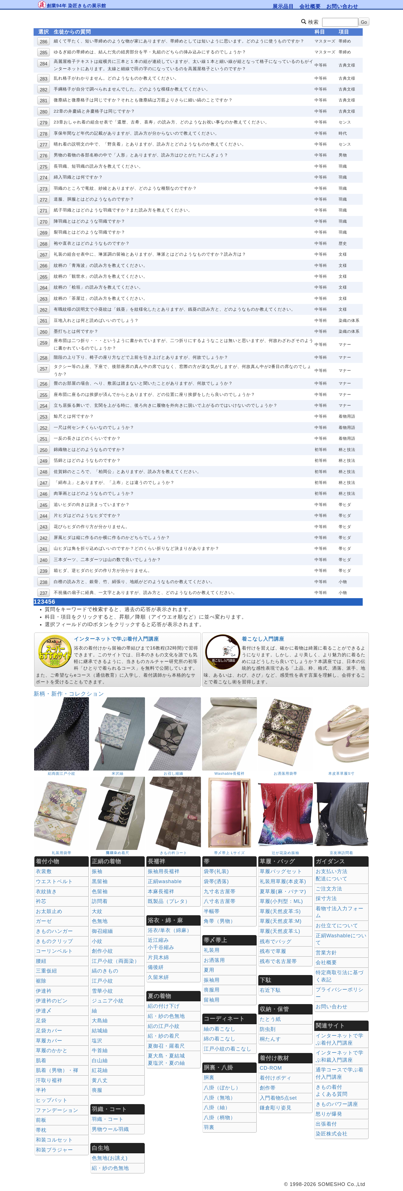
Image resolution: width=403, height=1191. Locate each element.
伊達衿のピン (52, 1001)
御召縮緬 (102, 931)
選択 (43, 32)
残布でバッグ (276, 941)
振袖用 (212, 980)
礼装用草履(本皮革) (283, 881)
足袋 (41, 1020)
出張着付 (326, 1124)
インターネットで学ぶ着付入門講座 (116, 639)
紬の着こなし (220, 1029)
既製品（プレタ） (169, 901)
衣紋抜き (46, 891)
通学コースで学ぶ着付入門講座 (340, 1073)
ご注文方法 (329, 889)
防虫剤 (268, 1029)
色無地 (100, 921)
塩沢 (97, 1040)
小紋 (97, 941)
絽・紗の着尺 (164, 1036)
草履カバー (49, 1040)
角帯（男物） (220, 921)
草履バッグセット (281, 871)
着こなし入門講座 (263, 639)
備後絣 (156, 967)
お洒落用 (214, 960)
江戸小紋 (102, 981)
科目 (320, 32)
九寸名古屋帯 (220, 891)
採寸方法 (326, 898)
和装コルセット (54, 1140)
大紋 (97, 911)
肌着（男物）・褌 (57, 1070)
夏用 (209, 970)
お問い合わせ (342, 6)
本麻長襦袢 (161, 891)
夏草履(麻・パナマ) (283, 891)
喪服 (97, 1090)
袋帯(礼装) (216, 871)
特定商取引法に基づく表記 (340, 976)
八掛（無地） (220, 1097)
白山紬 (100, 1060)
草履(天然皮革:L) (280, 931)
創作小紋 (102, 951)
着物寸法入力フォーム (340, 912)
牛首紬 (100, 1050)
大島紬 (100, 1020)
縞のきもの (105, 971)
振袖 (97, 871)
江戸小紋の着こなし (228, 1049)
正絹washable (165, 881)
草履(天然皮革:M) (281, 921)
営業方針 (326, 952)
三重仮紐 (46, 971)
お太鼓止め (49, 911)
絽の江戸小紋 (164, 1026)
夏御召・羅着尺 (166, 1046)
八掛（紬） (217, 1107)
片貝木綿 (158, 957)
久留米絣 (158, 977)
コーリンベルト (54, 951)
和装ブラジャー (54, 1150)
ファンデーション (57, 1110)
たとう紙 (270, 1019)
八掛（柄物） (220, 1117)
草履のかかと (52, 1050)
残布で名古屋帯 (278, 961)
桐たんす (270, 1039)
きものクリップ (54, 941)
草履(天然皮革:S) (280, 911)
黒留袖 (100, 881)
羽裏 (209, 1127)
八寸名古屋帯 (220, 901)
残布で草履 (273, 951)
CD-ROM (271, 1068)
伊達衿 (44, 991)
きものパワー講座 (337, 1104)
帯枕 (41, 1130)
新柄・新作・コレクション (69, 694)
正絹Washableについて (341, 939)
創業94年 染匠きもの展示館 (76, 5)
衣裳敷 (44, 871)
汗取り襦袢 (49, 1080)
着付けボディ (276, 1078)
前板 (41, 1120)
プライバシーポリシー (340, 993)
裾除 (41, 981)
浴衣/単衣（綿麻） (170, 930)
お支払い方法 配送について (332, 875)
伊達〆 (44, 1011)
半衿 (41, 1090)
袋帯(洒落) (216, 881)
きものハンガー (54, 931)
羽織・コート (108, 1119)
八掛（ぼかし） (222, 1087)
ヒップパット (52, 1100)
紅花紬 (100, 1070)
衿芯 (41, 901)
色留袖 (100, 891)
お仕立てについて (337, 925)
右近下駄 (270, 990)
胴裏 (209, 1077)
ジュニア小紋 (108, 1001)
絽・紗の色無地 (110, 1168)
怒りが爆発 (329, 1114)
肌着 (41, 1060)
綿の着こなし (220, 1039)
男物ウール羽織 (110, 1129)
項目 (344, 32)
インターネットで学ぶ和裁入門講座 (340, 1056)
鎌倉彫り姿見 (276, 1108)
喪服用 (212, 990)
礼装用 (212, 950)
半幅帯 (212, 911)
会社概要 (310, 6)
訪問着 (100, 901)
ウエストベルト (54, 881)
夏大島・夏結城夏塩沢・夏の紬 (166, 1059)
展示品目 (283, 6)
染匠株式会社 (332, 1134)
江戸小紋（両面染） (116, 961)
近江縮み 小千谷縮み (161, 943)
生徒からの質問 (72, 32)
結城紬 (100, 1030)
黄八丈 (100, 1080)
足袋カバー (49, 1030)
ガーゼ (44, 921)
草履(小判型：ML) (281, 901)
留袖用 (212, 1000)
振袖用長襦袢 (164, 871)
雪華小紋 (102, 991)
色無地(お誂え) (110, 1158)
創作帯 (268, 1088)
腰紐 (41, 961)
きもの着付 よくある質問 (332, 1090)
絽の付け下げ (164, 1006)
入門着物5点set (278, 1098)
